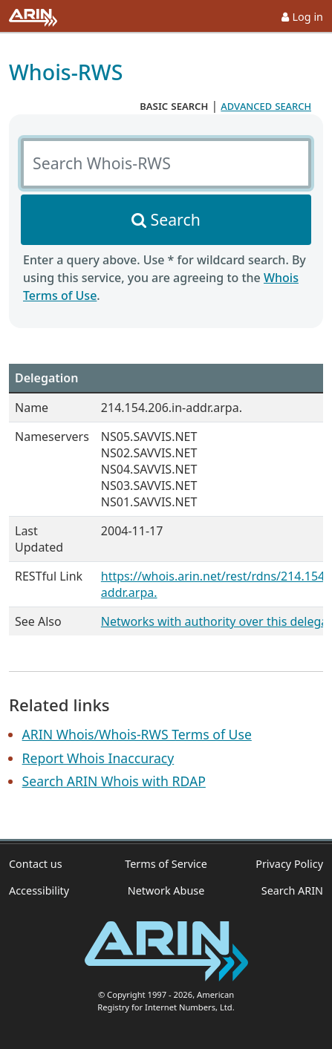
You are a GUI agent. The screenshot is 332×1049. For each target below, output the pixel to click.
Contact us (35, 864)
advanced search (266, 105)
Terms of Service (166, 864)
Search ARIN (292, 890)
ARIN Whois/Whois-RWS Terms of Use (137, 734)
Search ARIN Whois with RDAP (114, 781)
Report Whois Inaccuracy (98, 758)
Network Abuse (166, 890)
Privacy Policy (289, 864)
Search (176, 219)
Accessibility (39, 890)
